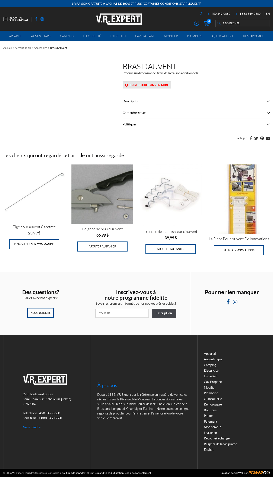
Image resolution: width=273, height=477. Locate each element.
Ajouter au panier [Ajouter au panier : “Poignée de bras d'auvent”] (102, 246)
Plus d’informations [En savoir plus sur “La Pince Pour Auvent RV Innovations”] (239, 250)
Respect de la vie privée (220, 444)
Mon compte (212, 427)
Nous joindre (40, 312)
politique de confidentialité (77, 472)
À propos (107, 385)
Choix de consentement (138, 472)
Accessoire (40, 47)
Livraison (210, 433)
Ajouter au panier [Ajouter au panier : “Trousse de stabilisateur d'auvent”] (170, 249)
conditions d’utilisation (111, 472)
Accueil (7, 47)
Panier (208, 415)
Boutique (210, 410)
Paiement (210, 421)
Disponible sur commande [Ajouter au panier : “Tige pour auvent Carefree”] (34, 244)
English (209, 449)
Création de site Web (232, 472)
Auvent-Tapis (23, 47)
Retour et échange (217, 438)
